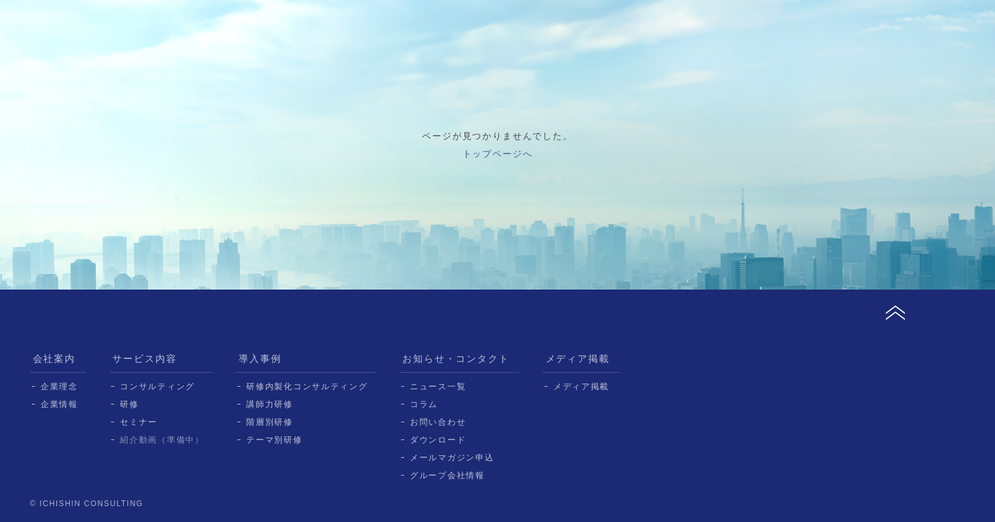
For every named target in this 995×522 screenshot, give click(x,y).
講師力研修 (269, 404)
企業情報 (59, 404)
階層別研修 (269, 422)
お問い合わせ (438, 422)
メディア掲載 (578, 358)
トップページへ (498, 154)
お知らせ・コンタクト (456, 358)
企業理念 (59, 386)
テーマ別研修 (274, 440)
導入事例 (260, 358)
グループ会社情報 (447, 475)
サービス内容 (144, 358)
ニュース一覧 (438, 386)
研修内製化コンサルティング (306, 386)
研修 (129, 404)
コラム (424, 404)
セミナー (138, 422)
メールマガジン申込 (452, 457)
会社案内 (54, 358)
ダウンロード (438, 440)
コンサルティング (157, 386)
